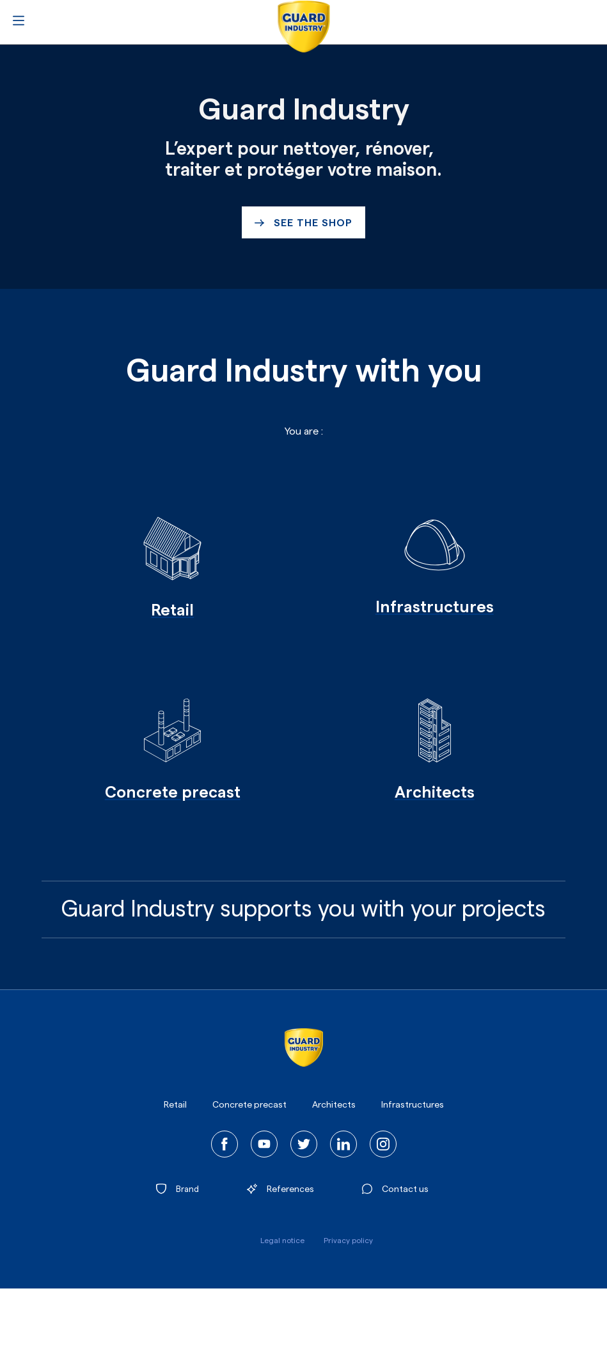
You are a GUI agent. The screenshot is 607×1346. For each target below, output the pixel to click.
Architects (334, 1105)
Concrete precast (249, 1105)
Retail (175, 1105)
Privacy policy (348, 1240)
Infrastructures (412, 1105)
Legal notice (282, 1240)
